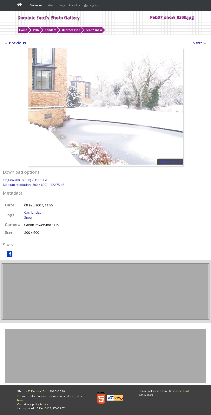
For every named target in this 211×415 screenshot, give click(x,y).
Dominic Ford (40, 391)
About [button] (73, 5)
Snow (28, 217)
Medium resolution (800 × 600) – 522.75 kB (33, 185)
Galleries (36, 5)
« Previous (15, 43)
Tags (61, 5)
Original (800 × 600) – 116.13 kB (25, 180)
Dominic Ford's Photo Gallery (48, 17)
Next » (199, 43)
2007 (36, 30)
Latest (50, 5)
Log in (91, 5)
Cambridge (33, 212)
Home (23, 30)
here (46, 404)
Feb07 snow (94, 30)
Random (50, 30)
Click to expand (170, 161)
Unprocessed (71, 30)
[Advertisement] (105, 291)
